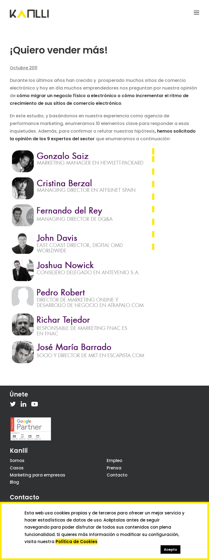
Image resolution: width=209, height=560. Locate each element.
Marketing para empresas (37, 475)
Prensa (114, 468)
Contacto (117, 475)
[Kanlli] (29, 14)
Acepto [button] (170, 549)
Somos (17, 460)
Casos (17, 468)
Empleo (114, 460)
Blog (14, 482)
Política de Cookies (76, 541)
